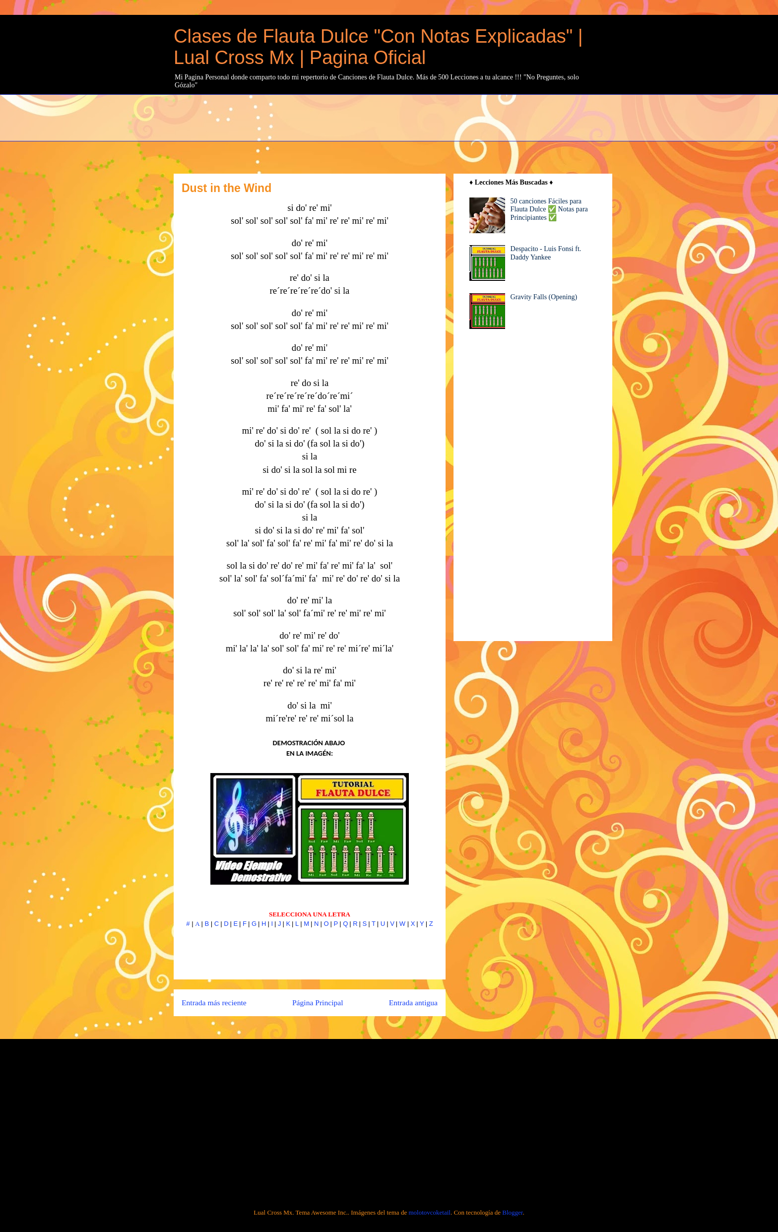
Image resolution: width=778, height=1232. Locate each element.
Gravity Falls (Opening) (544, 297)
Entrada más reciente (214, 1002)
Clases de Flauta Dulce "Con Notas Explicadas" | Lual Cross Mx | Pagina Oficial (378, 47)
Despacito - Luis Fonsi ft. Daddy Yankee (546, 253)
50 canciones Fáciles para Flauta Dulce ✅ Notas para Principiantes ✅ (549, 209)
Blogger (512, 1212)
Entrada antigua (413, 1002)
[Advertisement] (414, 116)
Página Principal (317, 1002)
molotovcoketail (429, 1212)
